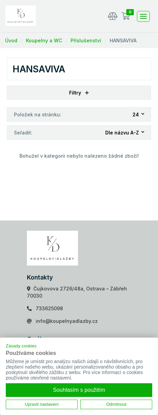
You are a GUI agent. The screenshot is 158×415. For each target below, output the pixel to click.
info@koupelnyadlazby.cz (67, 321)
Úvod (11, 40)
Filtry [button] (79, 93)
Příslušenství (85, 40)
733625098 (49, 308)
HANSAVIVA (123, 40)
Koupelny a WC (44, 40)
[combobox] (139, 114)
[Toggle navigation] (143, 16)
